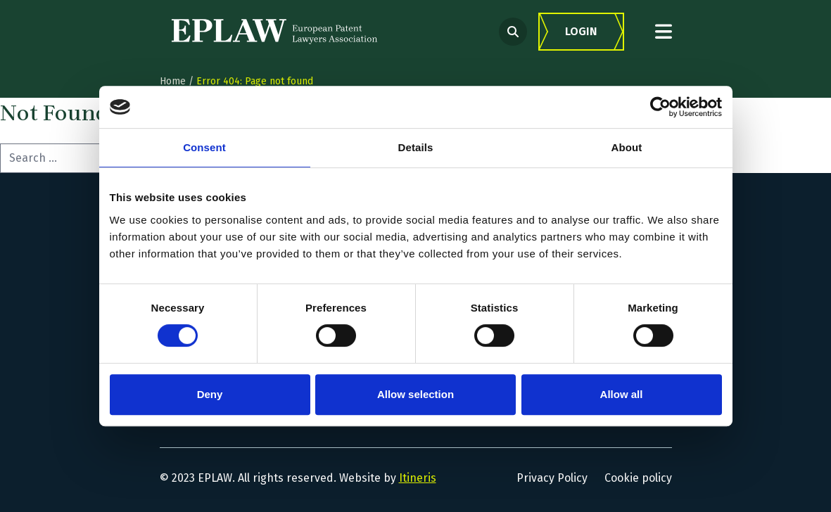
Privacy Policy (552, 478)
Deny (210, 394)
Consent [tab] (204, 147)
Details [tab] (415, 147)
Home (173, 81)
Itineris (417, 478)
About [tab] (626, 147)
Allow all (621, 394)
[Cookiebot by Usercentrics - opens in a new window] (660, 106)
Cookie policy (638, 478)
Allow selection (415, 394)
